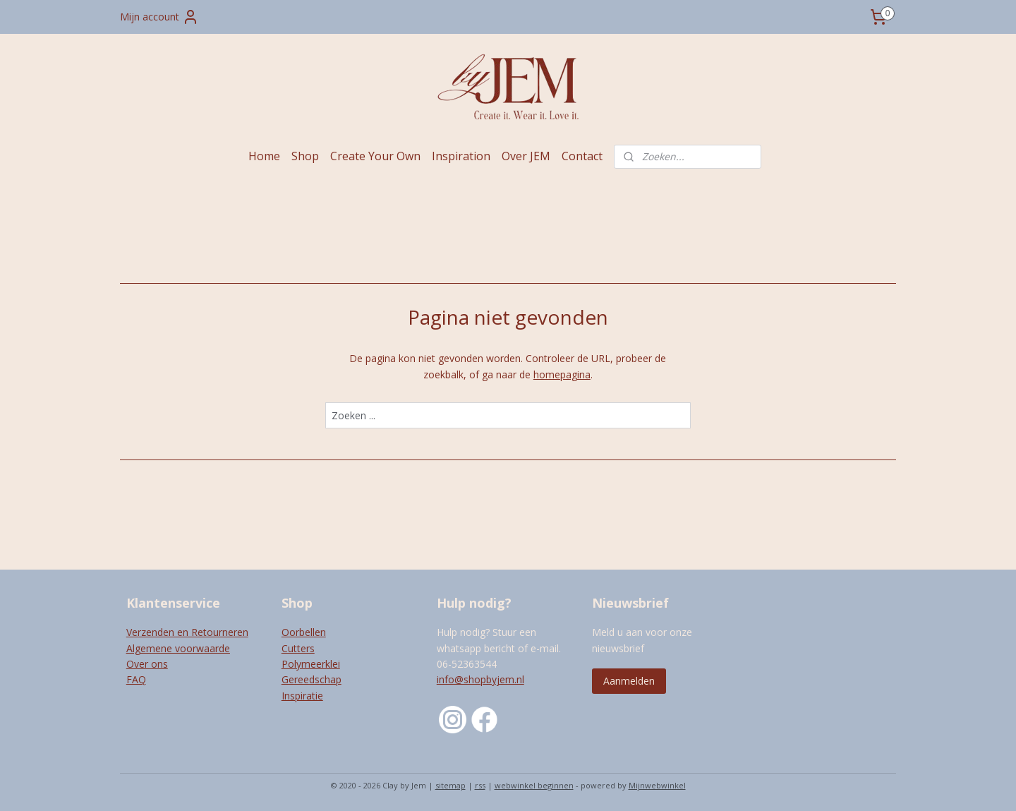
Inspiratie (302, 695)
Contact (582, 156)
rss (480, 785)
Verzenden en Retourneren (187, 632)
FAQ (136, 679)
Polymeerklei (311, 664)
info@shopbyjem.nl (480, 679)
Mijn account (159, 16)
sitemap (450, 785)
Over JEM (526, 156)
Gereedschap (311, 679)
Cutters (298, 648)
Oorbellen (304, 632)
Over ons (147, 664)
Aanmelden (629, 680)
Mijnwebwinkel (657, 785)
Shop (305, 156)
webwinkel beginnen (534, 785)
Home (264, 156)
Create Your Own (375, 156)
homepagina (562, 374)
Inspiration (461, 156)
